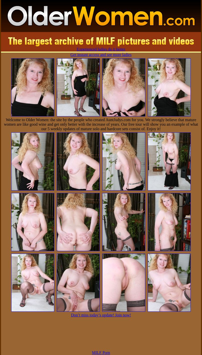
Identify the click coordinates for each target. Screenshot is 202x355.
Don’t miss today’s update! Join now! (101, 315)
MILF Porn (101, 352)
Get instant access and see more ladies (101, 55)
